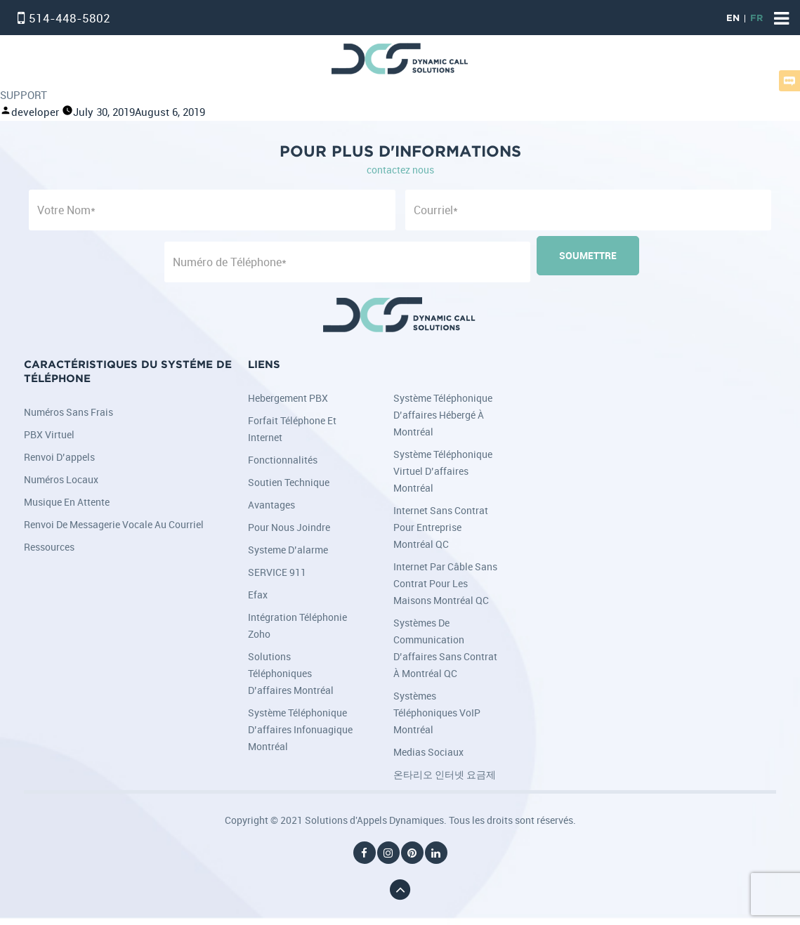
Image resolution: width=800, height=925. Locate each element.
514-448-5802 (69, 18)
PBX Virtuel (49, 434)
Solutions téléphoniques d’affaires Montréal (291, 673)
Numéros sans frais (68, 412)
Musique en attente (67, 502)
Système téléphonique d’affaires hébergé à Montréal (442, 414)
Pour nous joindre (289, 527)
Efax (258, 594)
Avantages (271, 504)
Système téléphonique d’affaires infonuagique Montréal (300, 729)
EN (733, 18)
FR (756, 18)
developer (35, 112)
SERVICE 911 (277, 572)
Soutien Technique (288, 482)
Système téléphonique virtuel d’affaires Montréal (442, 470)
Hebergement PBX (288, 398)
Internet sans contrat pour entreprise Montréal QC (440, 527)
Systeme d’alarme (288, 549)
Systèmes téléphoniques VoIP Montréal (436, 712)
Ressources (49, 546)
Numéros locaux (61, 479)
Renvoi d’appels (59, 457)
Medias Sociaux (428, 752)
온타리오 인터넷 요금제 (444, 774)
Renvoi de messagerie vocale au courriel (114, 524)
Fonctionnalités (282, 459)
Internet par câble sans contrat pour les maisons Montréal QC (445, 583)
